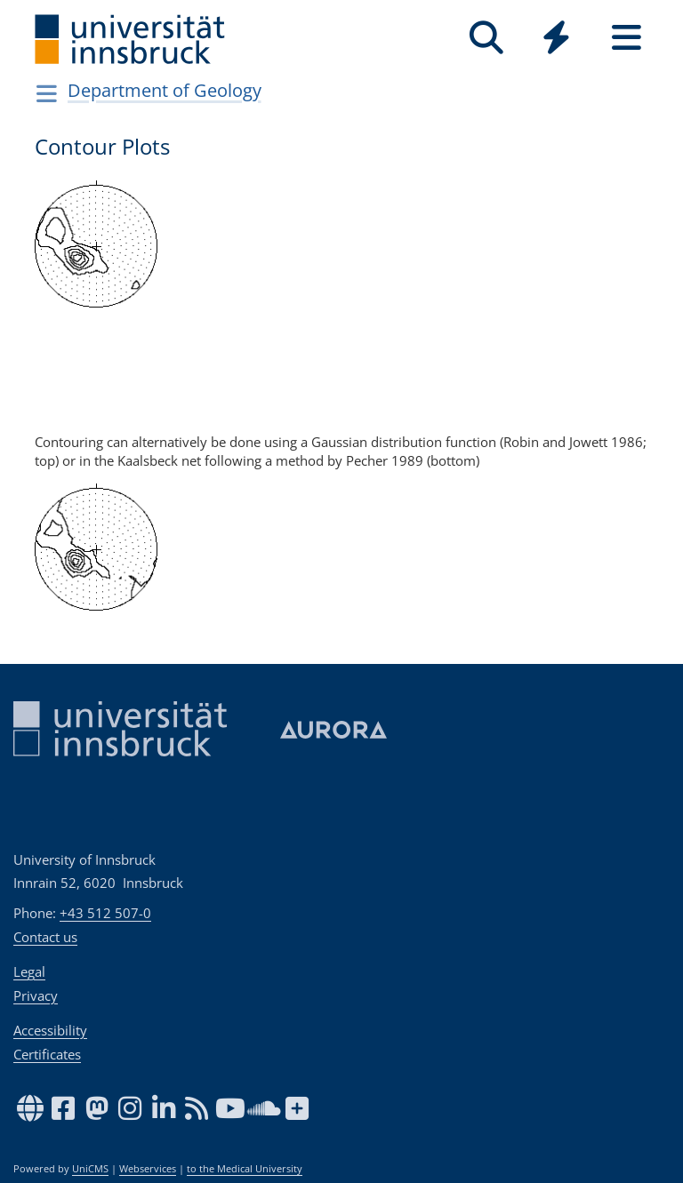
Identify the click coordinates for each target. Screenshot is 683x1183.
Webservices (147, 1169)
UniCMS (90, 1169)
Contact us (45, 937)
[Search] (486, 37)
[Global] (556, 39)
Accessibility (50, 1030)
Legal (29, 971)
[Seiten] (626, 37)
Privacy (35, 995)
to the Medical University (244, 1169)
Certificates (47, 1054)
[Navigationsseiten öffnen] (46, 93)
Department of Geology (164, 90)
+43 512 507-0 (105, 913)
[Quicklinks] (556, 37)
